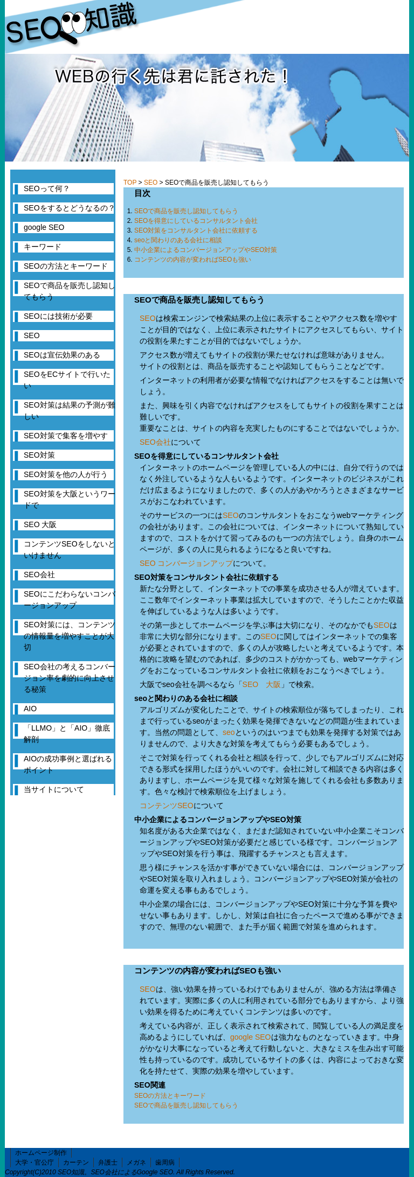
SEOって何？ (47, 188)
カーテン (76, 1162)
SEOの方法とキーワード (170, 1095)
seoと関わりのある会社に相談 (178, 240)
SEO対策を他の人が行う (66, 474)
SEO (150, 182)
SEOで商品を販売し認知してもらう (186, 211)
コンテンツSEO (167, 805)
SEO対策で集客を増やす (66, 435)
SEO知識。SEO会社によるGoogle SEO (115, 1172)
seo (229, 732)
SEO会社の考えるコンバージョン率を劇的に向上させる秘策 (69, 677)
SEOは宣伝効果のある (62, 355)
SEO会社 (155, 442)
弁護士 (108, 1162)
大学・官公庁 (34, 1162)
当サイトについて (54, 789)
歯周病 (165, 1162)
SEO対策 (39, 455)
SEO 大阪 (262, 684)
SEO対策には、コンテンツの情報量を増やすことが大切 (69, 635)
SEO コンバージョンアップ (186, 563)
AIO (30, 708)
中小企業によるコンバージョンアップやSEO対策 (205, 250)
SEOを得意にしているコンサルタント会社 (196, 221)
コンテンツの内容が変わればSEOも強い (192, 259)
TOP (129, 182)
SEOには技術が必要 (58, 316)
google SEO (250, 1037)
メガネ (136, 1162)
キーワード (42, 246)
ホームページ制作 (41, 1153)
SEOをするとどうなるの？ (69, 208)
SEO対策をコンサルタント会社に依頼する (196, 230)
